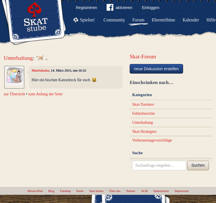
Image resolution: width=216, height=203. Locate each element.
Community (114, 19)
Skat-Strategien (144, 131)
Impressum (182, 191)
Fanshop (65, 191)
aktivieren (119, 8)
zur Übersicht (14, 94)
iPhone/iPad (34, 191)
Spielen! (87, 19)
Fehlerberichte (143, 113)
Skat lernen (96, 191)
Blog (51, 191)
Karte (80, 191)
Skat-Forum (143, 56)
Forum (138, 19)
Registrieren (86, 7)
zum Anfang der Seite (45, 94)
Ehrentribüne (164, 19)
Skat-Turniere (143, 104)
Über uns (115, 191)
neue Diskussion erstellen (156, 69)
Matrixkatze (40, 70)
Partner (130, 191)
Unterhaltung (18, 58)
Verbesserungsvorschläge (152, 140)
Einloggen (150, 7)
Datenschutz (161, 191)
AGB (144, 191)
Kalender (191, 19)
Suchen (197, 165)
